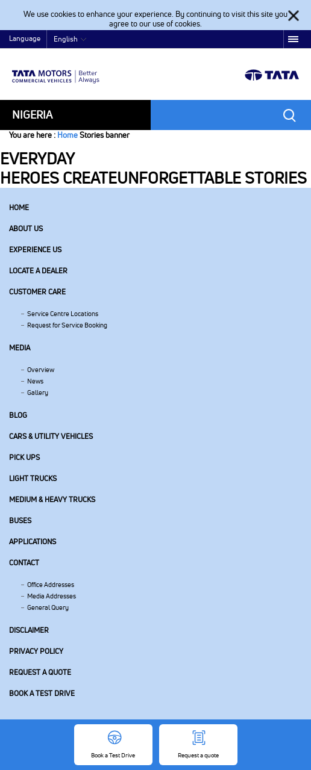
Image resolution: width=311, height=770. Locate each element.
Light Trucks (33, 478)
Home (67, 135)
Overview (40, 369)
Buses (20, 520)
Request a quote (40, 672)
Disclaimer (29, 630)
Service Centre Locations (62, 313)
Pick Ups (24, 457)
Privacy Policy (36, 651)
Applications (32, 541)
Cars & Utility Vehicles (51, 436)
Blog (18, 415)
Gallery (37, 392)
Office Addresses (50, 584)
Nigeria (32, 115)
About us (26, 228)
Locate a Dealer (38, 270)
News (35, 381)
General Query (48, 607)
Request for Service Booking (67, 325)
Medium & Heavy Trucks (52, 499)
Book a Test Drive (42, 693)
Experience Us (35, 249)
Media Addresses (51, 596)
